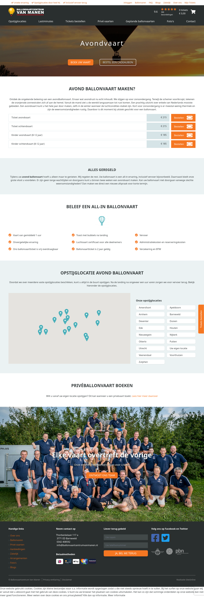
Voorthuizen (176, 355)
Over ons (177, 2)
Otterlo (142, 341)
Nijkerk (173, 334)
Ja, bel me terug (125, 553)
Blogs (158, 2)
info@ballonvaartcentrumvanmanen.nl (77, 545)
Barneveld (175, 314)
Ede (141, 327)
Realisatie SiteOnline (186, 579)
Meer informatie (116, 595)
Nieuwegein (145, 334)
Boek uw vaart (81, 62)
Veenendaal (145, 355)
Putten (173, 341)
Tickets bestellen (75, 21)
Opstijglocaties (17, 21)
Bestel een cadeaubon (118, 62)
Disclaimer (67, 579)
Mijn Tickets (190, 2)
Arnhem (143, 314)
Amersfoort (145, 307)
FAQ (151, 2)
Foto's (170, 21)
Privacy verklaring (51, 579)
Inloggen (128, 2)
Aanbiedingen (16, 549)
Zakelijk (167, 2)
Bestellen (183, 117)
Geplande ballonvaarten (140, 21)
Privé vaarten (106, 21)
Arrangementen (17, 558)
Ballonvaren (140, 2)
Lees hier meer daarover (145, 396)
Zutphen (143, 361)
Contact (191, 21)
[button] (54, 320)
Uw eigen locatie (178, 348)
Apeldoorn (175, 307)
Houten (174, 327)
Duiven (173, 321)
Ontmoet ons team (102, 475)
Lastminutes (46, 21)
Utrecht (143, 348)
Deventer (144, 321)
